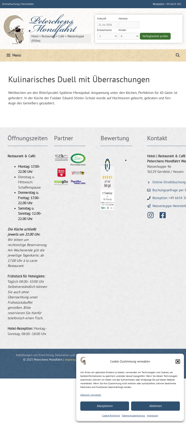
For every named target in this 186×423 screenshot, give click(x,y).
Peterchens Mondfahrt (52, 25)
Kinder (122, 30)
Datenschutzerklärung (133, 415)
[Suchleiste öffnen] (177, 55)
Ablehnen (155, 406)
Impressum (152, 415)
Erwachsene (104, 30)
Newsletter (27, 4)
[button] (178, 361)
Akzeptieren (105, 406)
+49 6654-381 (173, 4)
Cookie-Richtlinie (111, 415)
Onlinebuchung (10, 4)
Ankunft (101, 18)
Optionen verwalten (90, 394)
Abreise (123, 18)
